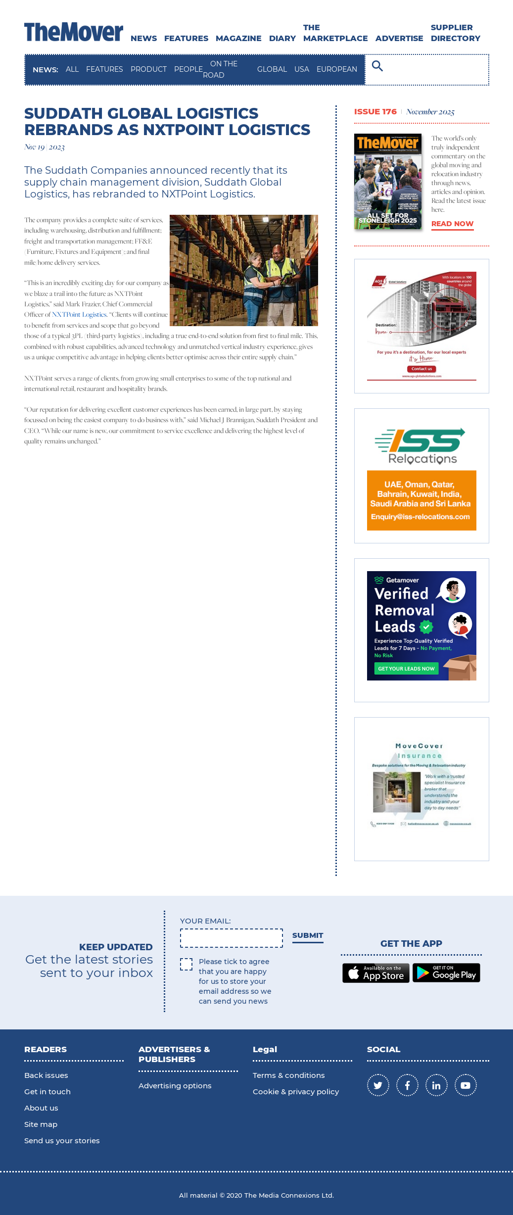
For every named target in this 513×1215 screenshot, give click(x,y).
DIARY (282, 38)
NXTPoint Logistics (79, 314)
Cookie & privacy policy (296, 1091)
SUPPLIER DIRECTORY (455, 33)
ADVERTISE (399, 38)
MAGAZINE (239, 38)
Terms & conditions (289, 1075)
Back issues (46, 1075)
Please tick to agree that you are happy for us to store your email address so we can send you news (235, 981)
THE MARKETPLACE (335, 33)
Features (186, 38)
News (144, 38)
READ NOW (452, 223)
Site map (40, 1124)
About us (41, 1108)
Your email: (205, 920)
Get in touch (47, 1091)
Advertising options (175, 1085)
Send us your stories (62, 1140)
